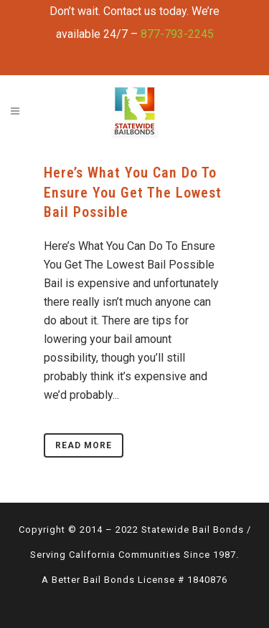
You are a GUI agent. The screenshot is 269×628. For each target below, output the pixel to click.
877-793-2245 (177, 34)
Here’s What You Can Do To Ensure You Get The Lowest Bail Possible (133, 192)
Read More (83, 445)
